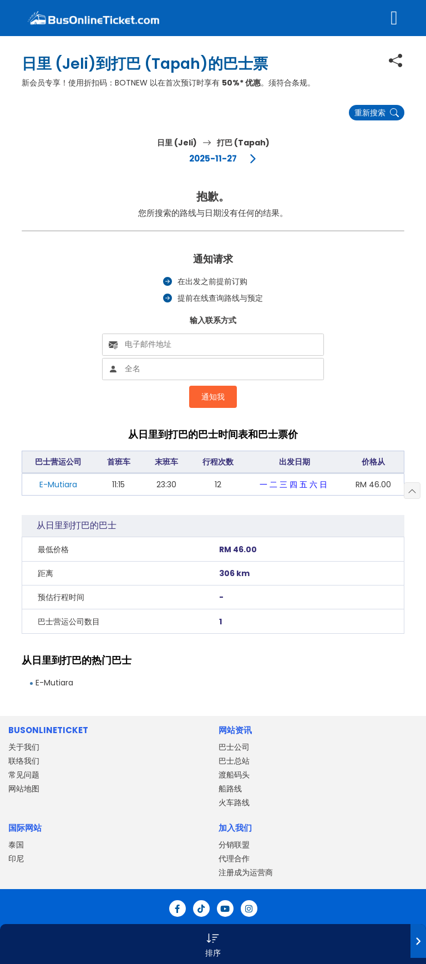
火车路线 (234, 802)
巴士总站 (234, 760)
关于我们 (23, 747)
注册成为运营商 (246, 872)
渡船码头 (234, 774)
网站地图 (23, 788)
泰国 (16, 844)
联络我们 (23, 760)
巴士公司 (234, 747)
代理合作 (234, 858)
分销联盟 (234, 844)
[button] (213, 944)
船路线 (230, 788)
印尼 (16, 858)
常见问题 (23, 774)
